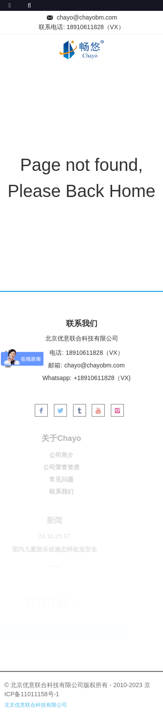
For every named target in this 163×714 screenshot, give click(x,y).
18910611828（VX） (95, 26)
